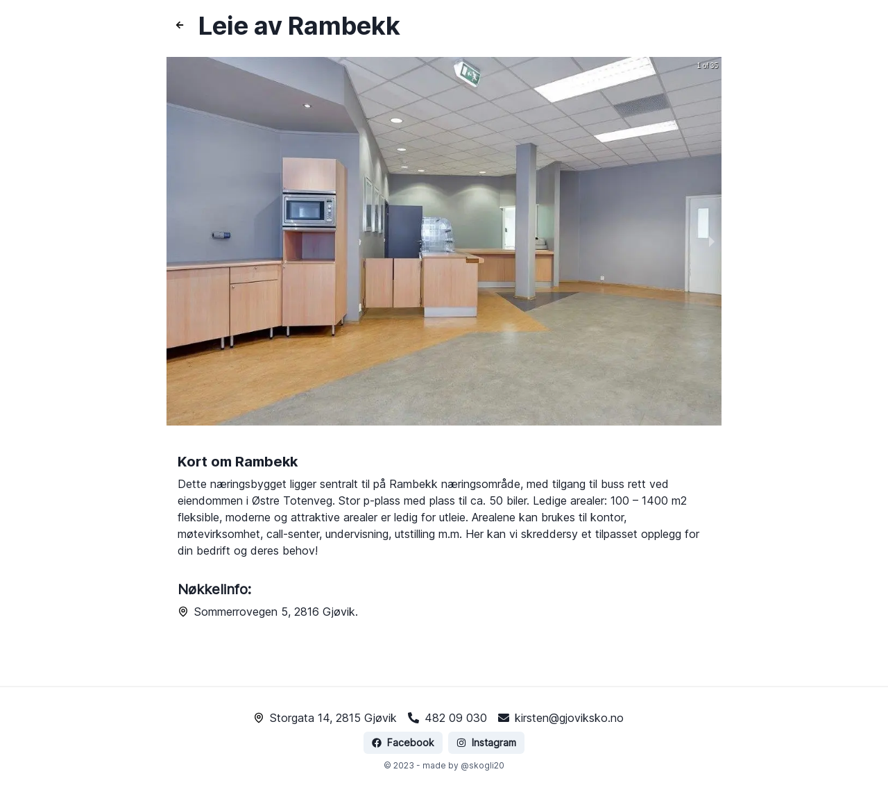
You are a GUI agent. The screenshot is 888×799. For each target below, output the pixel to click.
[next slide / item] (712, 241)
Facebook (404, 726)
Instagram (483, 726)
